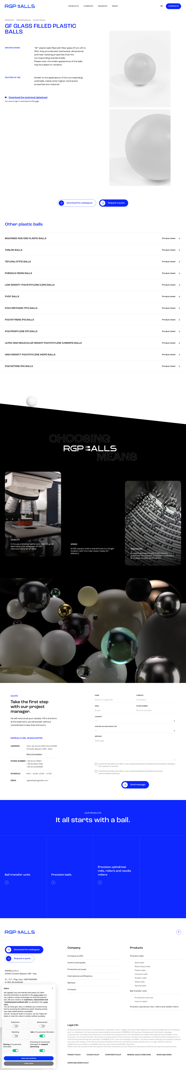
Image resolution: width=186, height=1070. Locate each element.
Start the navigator (34, 754)
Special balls (140, 986)
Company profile (75, 956)
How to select (141, 1002)
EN (162, 6)
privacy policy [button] (38, 995)
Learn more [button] (28, 1063)
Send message (137, 785)
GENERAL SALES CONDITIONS (139, 1055)
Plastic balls (39, 20)
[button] (52, 988)
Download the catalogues (27, 950)
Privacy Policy (74, 1055)
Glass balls (140, 982)
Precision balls (23, 20)
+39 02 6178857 (34, 761)
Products (73, 6)
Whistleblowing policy (78, 1063)
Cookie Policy (93, 1055)
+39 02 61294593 (34, 767)
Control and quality (76, 963)
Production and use (144, 998)
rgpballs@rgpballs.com (37, 781)
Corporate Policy (113, 1055)
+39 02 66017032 (34, 764)
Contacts (173, 6)
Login (37, 101)
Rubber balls (141, 978)
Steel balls (139, 963)
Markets (102, 6)
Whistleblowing (164, 1055)
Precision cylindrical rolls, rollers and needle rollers (154, 1007)
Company (88, 6)
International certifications (80, 976)
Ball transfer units (138, 991)
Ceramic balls (141, 974)
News (115, 6)
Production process (77, 969)
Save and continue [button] (28, 1058)
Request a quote (22, 958)
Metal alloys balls (142, 967)
